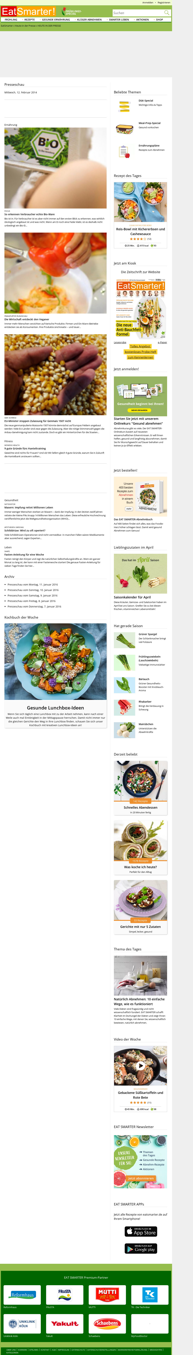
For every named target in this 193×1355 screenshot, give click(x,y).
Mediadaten (156, 1342)
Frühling (11, 19)
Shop (159, 19)
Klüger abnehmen (89, 19)
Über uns (11, 1342)
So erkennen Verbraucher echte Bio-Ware (29, 214)
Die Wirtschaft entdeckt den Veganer (26, 319)
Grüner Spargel (148, 634)
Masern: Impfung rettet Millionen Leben (28, 507)
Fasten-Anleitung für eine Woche (24, 554)
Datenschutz (78, 1342)
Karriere (22, 1342)
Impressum (63, 1342)
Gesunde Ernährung (56, 19)
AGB (54, 1342)
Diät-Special (146, 100)
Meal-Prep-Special (150, 123)
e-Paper (162, 342)
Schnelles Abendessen (140, 807)
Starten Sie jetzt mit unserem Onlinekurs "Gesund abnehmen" (140, 401)
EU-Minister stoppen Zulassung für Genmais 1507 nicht (37, 421)
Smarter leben (119, 19)
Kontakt (45, 1342)
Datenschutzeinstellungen (101, 1342)
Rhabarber (145, 701)
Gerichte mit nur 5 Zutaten (140, 927)
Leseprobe (120, 342)
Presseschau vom (33, 584)
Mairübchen (146, 724)
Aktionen (142, 19)
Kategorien (12, 1345)
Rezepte (29, 19)
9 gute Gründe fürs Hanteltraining (25, 448)
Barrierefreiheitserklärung (132, 1342)
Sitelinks (33, 1342)
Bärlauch (144, 679)
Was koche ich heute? (140, 867)
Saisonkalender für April (132, 597)
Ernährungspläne (149, 145)
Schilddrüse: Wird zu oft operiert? (24, 530)
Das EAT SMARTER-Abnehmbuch (133, 519)
